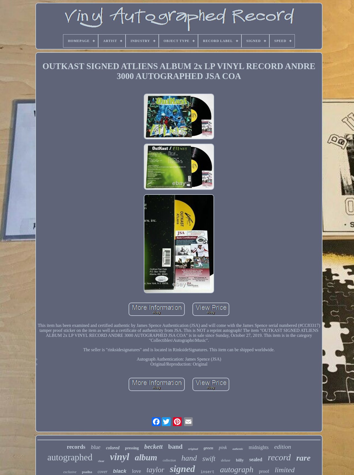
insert (207, 472)
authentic (237, 448)
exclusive (70, 472)
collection (169, 460)
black (120, 471)
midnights (259, 447)
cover (103, 471)
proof (264, 471)
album (146, 457)
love (136, 471)
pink (223, 447)
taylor (156, 470)
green (208, 448)
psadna (87, 472)
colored (112, 447)
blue (95, 447)
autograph (236, 469)
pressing (132, 448)
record (279, 457)
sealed (255, 459)
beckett (153, 446)
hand (189, 458)
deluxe (225, 460)
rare (303, 457)
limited (285, 470)
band (175, 446)
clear (101, 461)
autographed (69, 457)
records (76, 446)
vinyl (119, 457)
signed (182, 469)
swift (208, 458)
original (193, 448)
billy (240, 460)
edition (282, 446)
